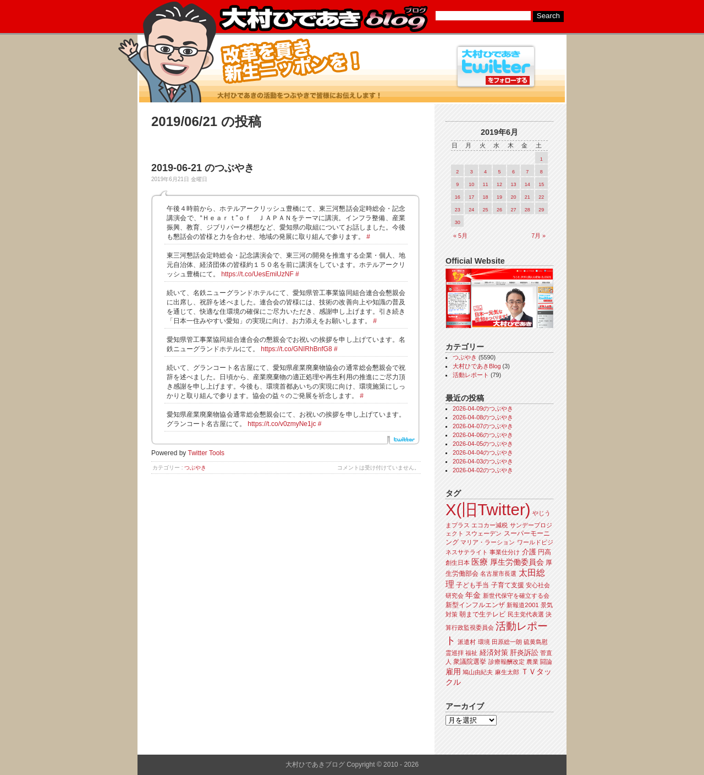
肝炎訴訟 (524, 652)
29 (541, 209)
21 (527, 197)
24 (471, 209)
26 (499, 209)
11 (485, 184)
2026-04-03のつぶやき (483, 461)
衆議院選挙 (469, 661)
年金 (473, 595)
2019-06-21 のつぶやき (202, 167)
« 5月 (460, 235)
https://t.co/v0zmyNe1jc (282, 424)
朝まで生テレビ (482, 614)
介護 (529, 552)
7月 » (538, 235)
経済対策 (494, 652)
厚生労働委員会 (517, 562)
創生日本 (458, 562)
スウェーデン (483, 533)
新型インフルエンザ (475, 605)
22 (541, 197)
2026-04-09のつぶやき (483, 408)
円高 (544, 552)
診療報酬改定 (506, 661)
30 (457, 222)
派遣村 (467, 641)
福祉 (471, 653)
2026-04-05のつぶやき (483, 443)
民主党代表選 (526, 614)
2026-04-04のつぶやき (483, 452)
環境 (484, 641)
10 (471, 184)
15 (541, 184)
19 (499, 197)
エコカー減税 (489, 525)
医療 (479, 562)
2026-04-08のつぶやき (483, 417)
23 (457, 209)
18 (485, 197)
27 (513, 209)
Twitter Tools (206, 453)
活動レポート (471, 375)
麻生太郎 (507, 672)
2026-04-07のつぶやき (483, 426)
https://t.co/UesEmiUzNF (257, 274)
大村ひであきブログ (323, 18)
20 (513, 197)
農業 (532, 661)
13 (513, 184)
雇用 (453, 671)
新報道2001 (522, 605)
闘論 (546, 661)
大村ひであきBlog (477, 366)
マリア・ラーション (487, 542)
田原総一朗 (507, 641)
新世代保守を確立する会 (516, 595)
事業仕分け (505, 552)
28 (527, 209)
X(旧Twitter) (488, 509)
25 (485, 209)
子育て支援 (507, 585)
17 (471, 197)
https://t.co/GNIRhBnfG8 (296, 349)
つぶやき (195, 468)
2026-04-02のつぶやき (483, 470)
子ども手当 (472, 585)
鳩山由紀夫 (478, 672)
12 (499, 184)
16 (457, 197)
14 (527, 184)
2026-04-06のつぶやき (483, 435)
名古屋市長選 (498, 573)
